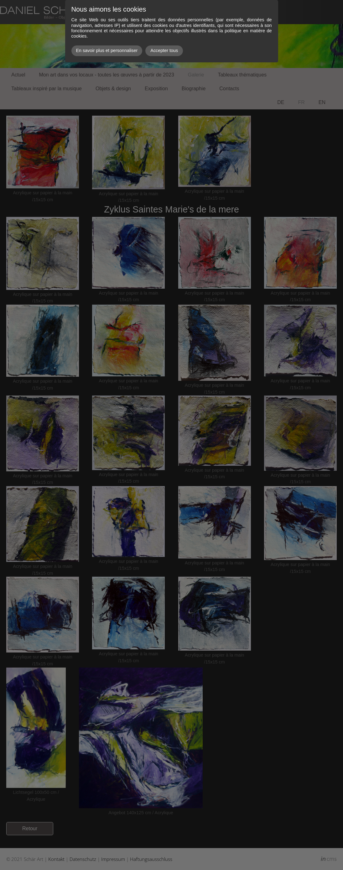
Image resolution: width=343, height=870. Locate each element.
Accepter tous (164, 50)
